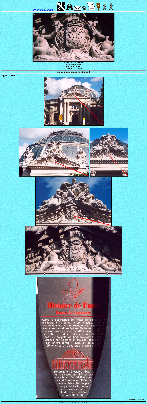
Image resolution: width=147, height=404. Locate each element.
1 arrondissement (43, 10)
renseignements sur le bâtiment (73, 72)
